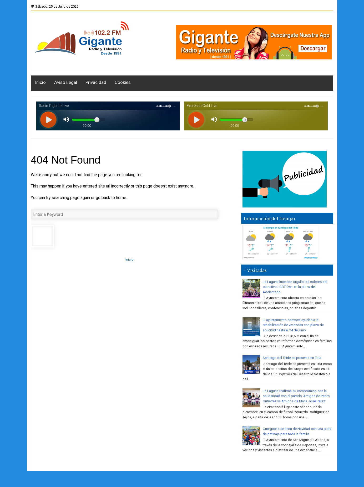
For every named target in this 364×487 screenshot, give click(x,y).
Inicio (40, 82)
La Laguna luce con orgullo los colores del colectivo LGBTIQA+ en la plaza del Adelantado (295, 287)
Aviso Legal (65, 82)
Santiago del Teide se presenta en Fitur (292, 358)
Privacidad (95, 82)
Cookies (123, 82)
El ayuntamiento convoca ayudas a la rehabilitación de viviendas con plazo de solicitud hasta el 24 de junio (293, 325)
